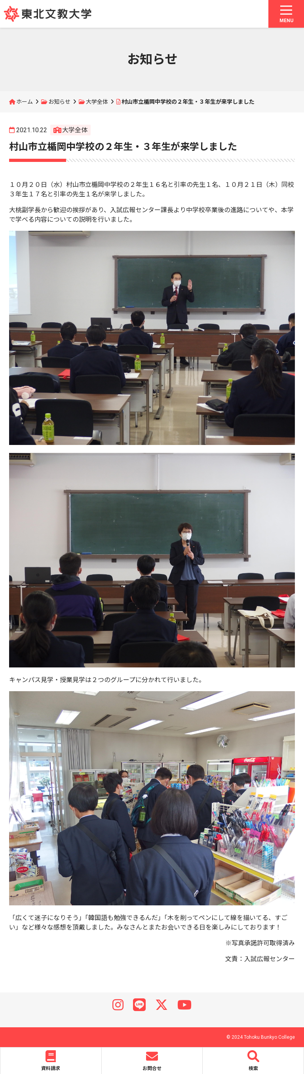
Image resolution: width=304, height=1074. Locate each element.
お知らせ (59, 102)
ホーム (24, 102)
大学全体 (97, 102)
